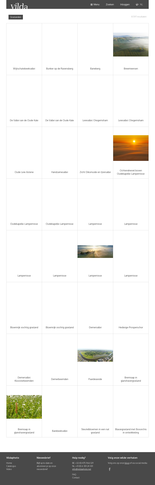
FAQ (74, 474)
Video (9, 469)
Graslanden (15, 17)
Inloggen (125, 4)
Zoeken (110, 4)
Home (9, 463)
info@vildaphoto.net (81, 469)
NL (139, 4)
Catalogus (11, 466)
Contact (75, 477)
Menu (95, 4)
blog (127, 463)
